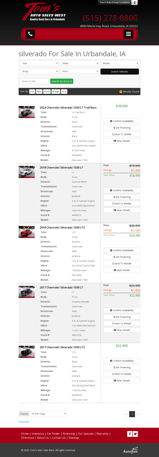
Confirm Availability (122, 121)
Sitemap (74, 438)
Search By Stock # (62, 81)
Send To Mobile (121, 134)
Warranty (102, 433)
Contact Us (59, 438)
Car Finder (53, 433)
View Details (122, 140)
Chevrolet (24, 421)
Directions (27, 438)
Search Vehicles (119, 71)
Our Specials (86, 433)
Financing (69, 433)
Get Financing (121, 127)
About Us (43, 438)
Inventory (38, 433)
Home (25, 433)
